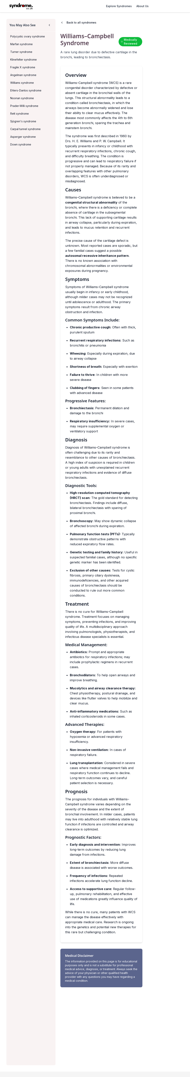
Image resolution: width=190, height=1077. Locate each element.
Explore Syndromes (119, 6)
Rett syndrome (19, 113)
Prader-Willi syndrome (24, 105)
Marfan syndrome (21, 44)
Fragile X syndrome (22, 67)
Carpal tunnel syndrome (25, 129)
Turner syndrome (21, 51)
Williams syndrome (22, 82)
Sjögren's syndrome (23, 121)
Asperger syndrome (23, 136)
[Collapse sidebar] (49, 25)
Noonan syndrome (22, 98)
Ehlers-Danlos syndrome (25, 90)
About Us (142, 6)
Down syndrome (20, 144)
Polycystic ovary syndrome (27, 36)
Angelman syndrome (23, 75)
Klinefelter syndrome (23, 59)
